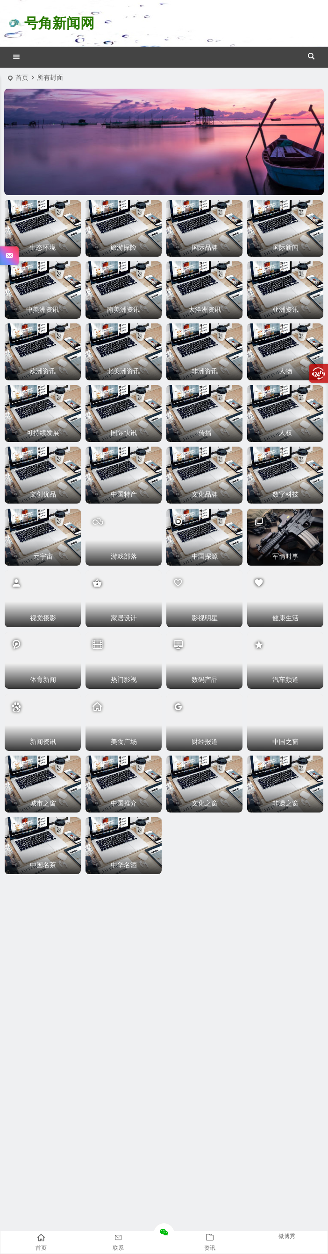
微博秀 (286, 1236)
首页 (22, 77)
